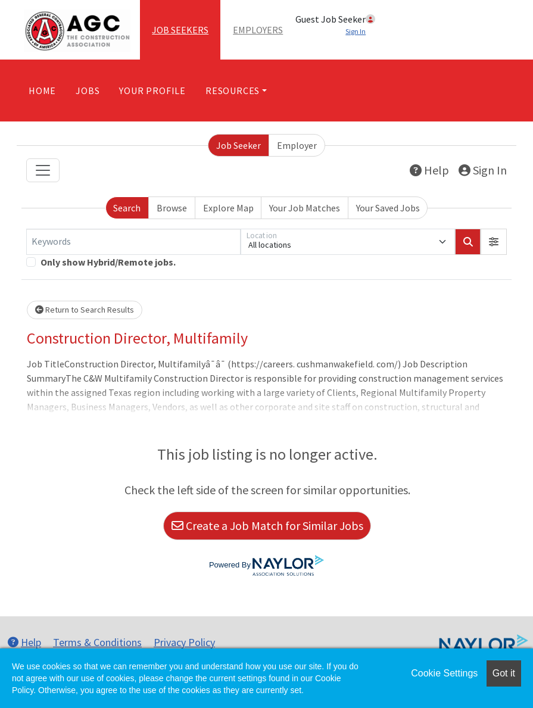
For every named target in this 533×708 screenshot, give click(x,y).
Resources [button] (232, 90)
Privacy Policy (184, 642)
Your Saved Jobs (388, 208)
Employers (258, 30)
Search (127, 208)
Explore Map (228, 208)
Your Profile (152, 90)
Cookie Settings (444, 673)
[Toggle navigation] (43, 170)
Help (429, 170)
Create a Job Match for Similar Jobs (267, 525)
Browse (172, 208)
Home (42, 90)
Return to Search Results (84, 309)
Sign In (483, 170)
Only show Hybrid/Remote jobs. (108, 262)
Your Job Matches (304, 208)
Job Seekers (180, 30)
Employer (297, 145)
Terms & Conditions (97, 642)
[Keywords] (133, 242)
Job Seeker (238, 145)
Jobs (87, 90)
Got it (504, 673)
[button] (494, 242)
